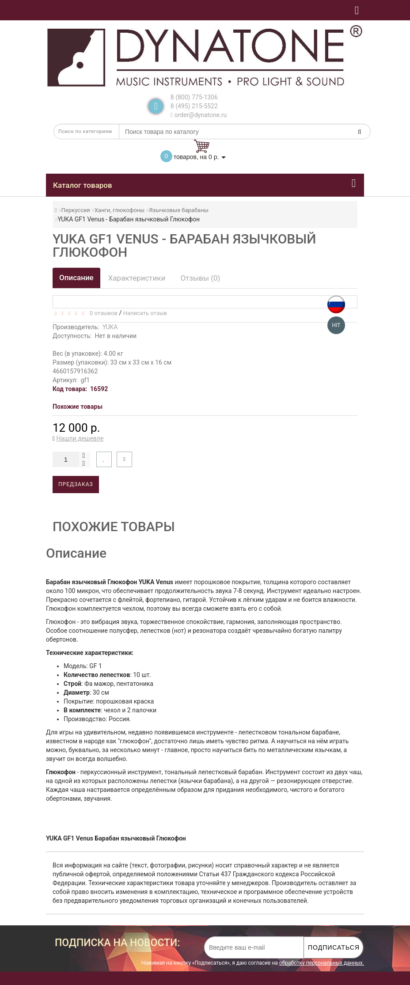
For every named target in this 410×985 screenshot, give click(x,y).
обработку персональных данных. (321, 963)
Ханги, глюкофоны (120, 210)
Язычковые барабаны (178, 210)
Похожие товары (77, 406)
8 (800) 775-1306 (194, 97)
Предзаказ (75, 484)
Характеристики (137, 278)
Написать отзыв (145, 313)
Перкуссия (75, 210)
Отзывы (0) (200, 278)
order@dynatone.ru (199, 114)
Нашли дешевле (80, 438)
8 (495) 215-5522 (194, 106)
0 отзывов (102, 313)
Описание (76, 277)
